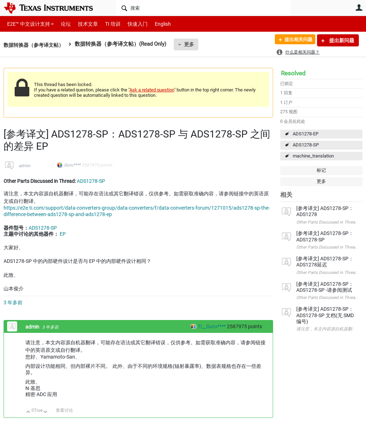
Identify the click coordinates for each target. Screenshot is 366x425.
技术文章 (83, 23)
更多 (193, 44)
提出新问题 (341, 40)
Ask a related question (151, 89)
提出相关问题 (296, 40)
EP (63, 234)
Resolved (293, 73)
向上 (28, 412)
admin (24, 165)
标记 (321, 170)
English (154, 23)
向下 (46, 412)
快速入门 (130, 23)
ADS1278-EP (305, 133)
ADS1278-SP (306, 145)
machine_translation (313, 156)
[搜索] (203, 8)
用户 (358, 7)
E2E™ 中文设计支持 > (28, 23)
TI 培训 (106, 23)
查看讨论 (64, 410)
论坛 (61, 23)
